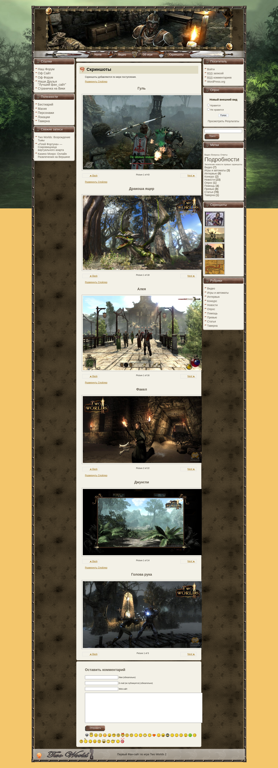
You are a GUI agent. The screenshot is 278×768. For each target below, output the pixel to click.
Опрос (208, 182)
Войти (211, 69)
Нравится (215, 105)
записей (215, 73)
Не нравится (217, 109)
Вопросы (215, 155)
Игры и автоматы (215, 170)
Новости (209, 179)
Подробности (221, 159)
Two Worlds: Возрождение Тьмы (54, 139)
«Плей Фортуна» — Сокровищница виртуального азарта (51, 147)
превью (227, 164)
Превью (209, 188)
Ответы (224, 155)
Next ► (191, 175)
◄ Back (93, 175)
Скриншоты (98, 69)
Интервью (210, 173)
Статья (208, 192)
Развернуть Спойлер (96, 81)
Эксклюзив (209, 164)
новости (219, 164)
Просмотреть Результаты (223, 121)
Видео (207, 155)
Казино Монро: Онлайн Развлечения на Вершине (54, 155)
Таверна (209, 195)
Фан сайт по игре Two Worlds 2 (221, 28)
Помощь (209, 185)
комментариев (219, 77)
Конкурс (209, 176)
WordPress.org (216, 81)
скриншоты (237, 164)
